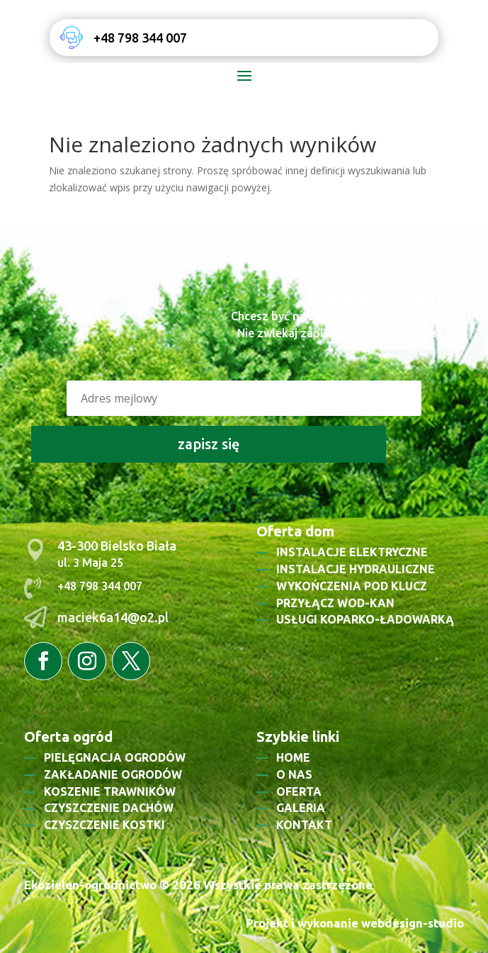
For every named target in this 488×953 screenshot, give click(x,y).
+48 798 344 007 (140, 37)
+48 (68, 586)
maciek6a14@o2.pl (113, 617)
